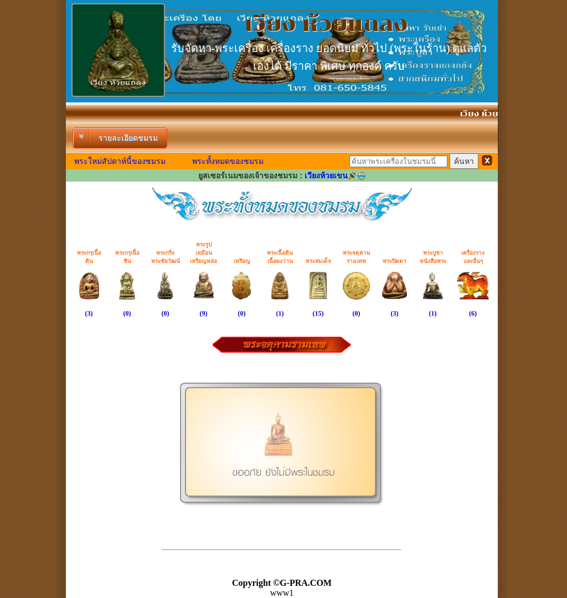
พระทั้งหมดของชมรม (228, 161)
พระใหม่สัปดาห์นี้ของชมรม (120, 161)
